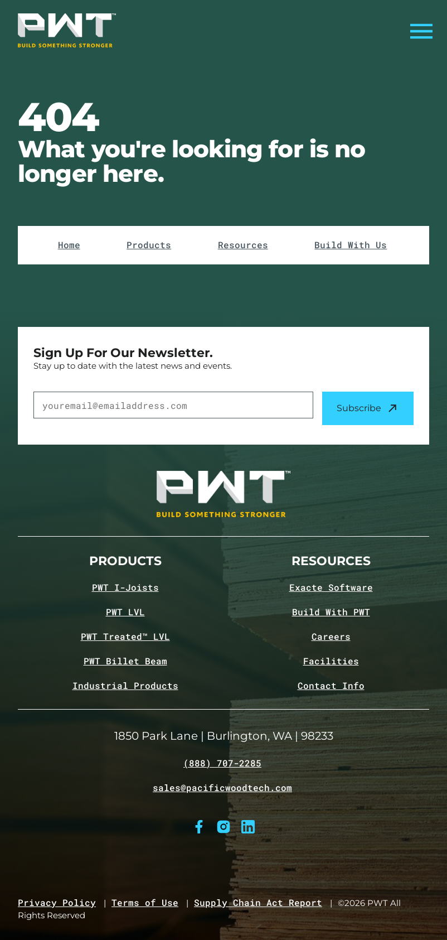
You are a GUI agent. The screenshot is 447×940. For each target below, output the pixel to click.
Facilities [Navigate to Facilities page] (331, 661)
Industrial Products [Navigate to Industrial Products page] (125, 685)
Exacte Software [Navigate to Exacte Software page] (331, 587)
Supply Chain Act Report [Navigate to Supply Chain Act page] (258, 902)
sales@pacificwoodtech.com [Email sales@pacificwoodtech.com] (222, 787)
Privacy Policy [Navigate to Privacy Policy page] (57, 902)
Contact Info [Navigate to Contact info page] (331, 685)
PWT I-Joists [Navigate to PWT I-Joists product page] (125, 587)
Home (69, 244)
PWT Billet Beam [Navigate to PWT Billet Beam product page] (125, 661)
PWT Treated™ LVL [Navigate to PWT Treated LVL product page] (125, 636)
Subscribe (368, 408)
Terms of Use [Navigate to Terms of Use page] (144, 902)
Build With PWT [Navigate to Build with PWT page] (331, 612)
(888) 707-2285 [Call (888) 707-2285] (222, 763)
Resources (243, 244)
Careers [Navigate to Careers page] (331, 636)
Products (149, 244)
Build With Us (350, 244)
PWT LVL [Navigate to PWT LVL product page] (125, 612)
